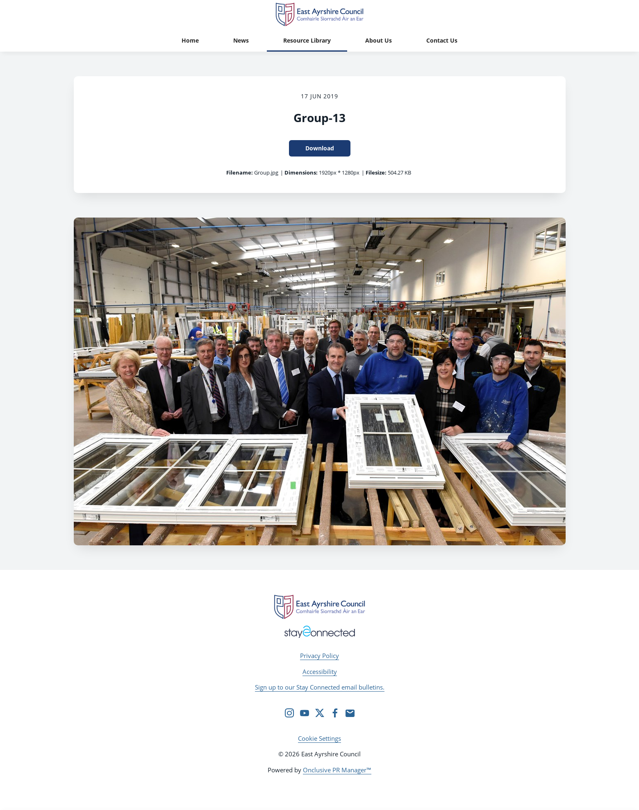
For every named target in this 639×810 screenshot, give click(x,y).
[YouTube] (304, 712)
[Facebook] (334, 712)
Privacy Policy (319, 655)
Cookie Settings (319, 738)
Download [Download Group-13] (319, 148)
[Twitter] (319, 712)
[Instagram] (289, 712)
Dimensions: (301, 172)
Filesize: (376, 172)
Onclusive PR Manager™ (337, 770)
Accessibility (319, 671)
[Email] (350, 712)
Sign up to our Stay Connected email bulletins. (319, 687)
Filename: (239, 172)
